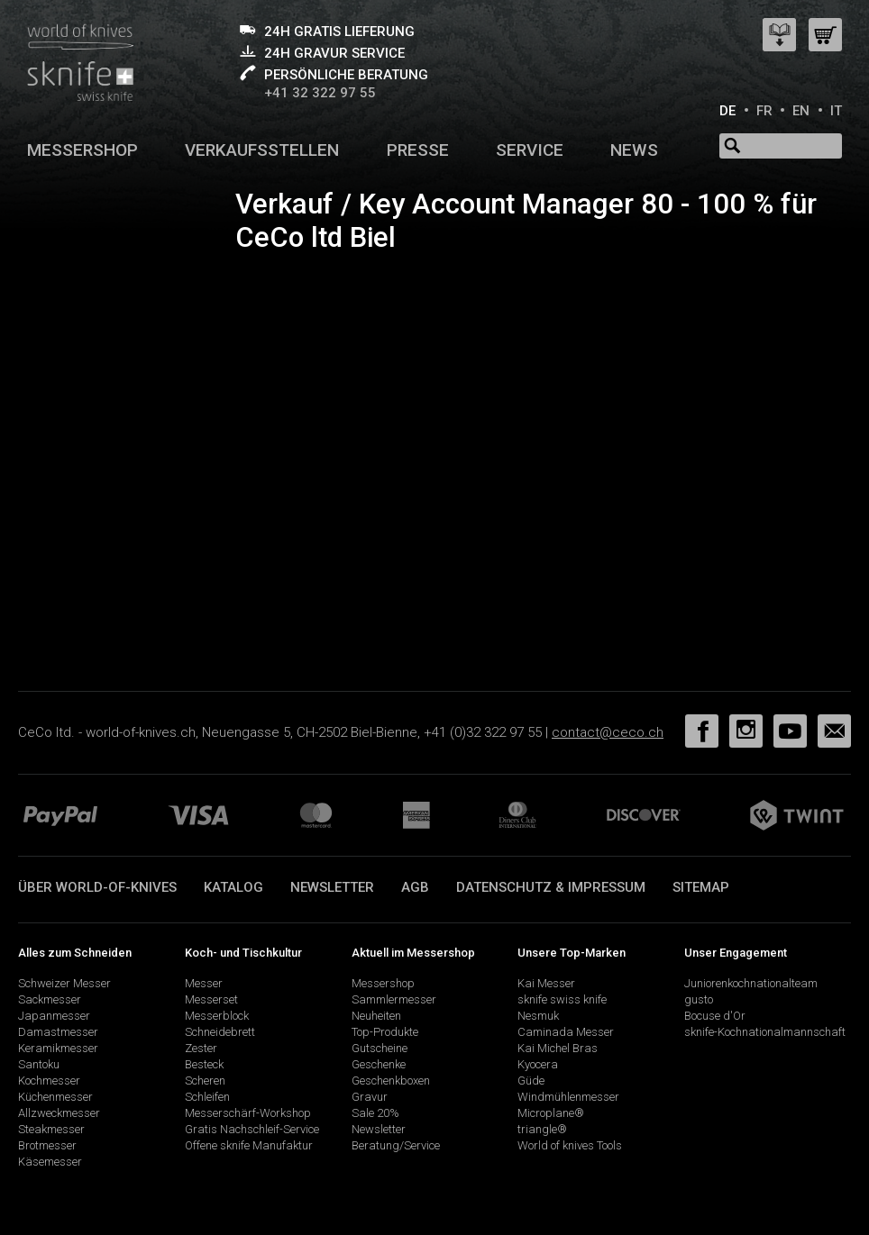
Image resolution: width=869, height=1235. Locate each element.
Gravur (370, 1096)
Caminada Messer (565, 1032)
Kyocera (537, 1064)
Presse (418, 150)
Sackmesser (49, 999)
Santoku (38, 1064)
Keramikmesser (58, 1048)
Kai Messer (546, 983)
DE (727, 111)
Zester (201, 1048)
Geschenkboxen (391, 1080)
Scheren (205, 1080)
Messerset (211, 999)
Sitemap (700, 887)
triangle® (542, 1129)
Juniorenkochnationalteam (751, 983)
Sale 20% (375, 1113)
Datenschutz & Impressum (550, 887)
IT (836, 111)
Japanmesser (54, 1015)
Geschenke (379, 1064)
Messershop (82, 150)
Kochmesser (49, 1080)
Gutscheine (379, 1048)
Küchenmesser (55, 1096)
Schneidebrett (220, 1032)
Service (529, 150)
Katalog (233, 887)
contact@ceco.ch (607, 732)
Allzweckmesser (59, 1113)
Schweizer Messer (64, 983)
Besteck (204, 1064)
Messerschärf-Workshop (248, 1113)
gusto (698, 999)
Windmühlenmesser (568, 1096)
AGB (415, 887)
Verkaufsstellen (262, 150)
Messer (204, 983)
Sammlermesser (394, 999)
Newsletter (332, 887)
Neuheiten (376, 1015)
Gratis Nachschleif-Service (252, 1129)
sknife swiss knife (562, 999)
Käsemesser (50, 1161)
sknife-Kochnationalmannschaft (765, 1032)
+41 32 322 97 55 (320, 93)
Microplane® (550, 1113)
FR (764, 111)
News (634, 150)
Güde (530, 1080)
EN (801, 111)
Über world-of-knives (97, 887)
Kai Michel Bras (557, 1048)
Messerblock (217, 1015)
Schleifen (207, 1096)
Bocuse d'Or (715, 1015)
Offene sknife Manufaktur (249, 1145)
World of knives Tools (569, 1145)
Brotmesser (47, 1145)
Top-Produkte (385, 1032)
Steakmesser (51, 1129)
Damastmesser (58, 1032)
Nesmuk (538, 1015)
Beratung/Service (396, 1145)
